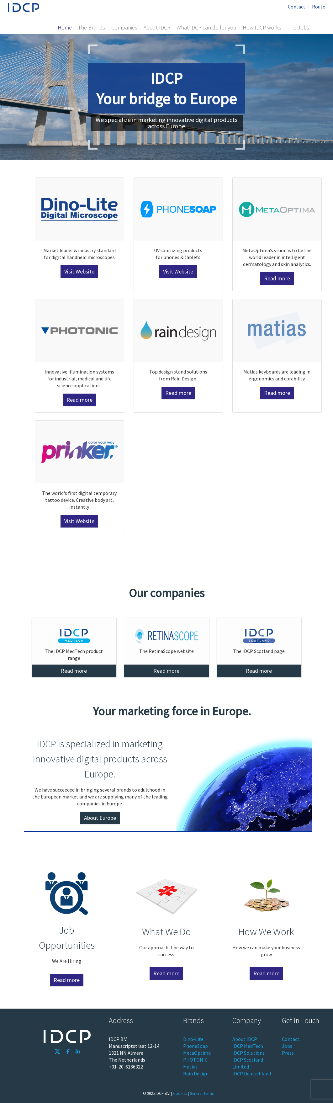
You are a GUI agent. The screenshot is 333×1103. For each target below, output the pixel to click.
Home (65, 27)
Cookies (180, 1093)
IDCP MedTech (247, 1046)
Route (318, 6)
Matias (190, 1066)
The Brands (91, 27)
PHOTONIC (195, 1060)
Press (288, 1053)
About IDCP (157, 27)
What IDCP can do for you (206, 27)
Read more (277, 278)
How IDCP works (262, 27)
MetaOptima (197, 1053)
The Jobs (298, 27)
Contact (296, 6)
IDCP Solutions (248, 1053)
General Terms (202, 1093)
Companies (124, 27)
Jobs (287, 1046)
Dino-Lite (193, 1039)
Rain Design (196, 1073)
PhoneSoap (195, 1046)
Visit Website (79, 271)
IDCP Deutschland (251, 1073)
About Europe (100, 817)
